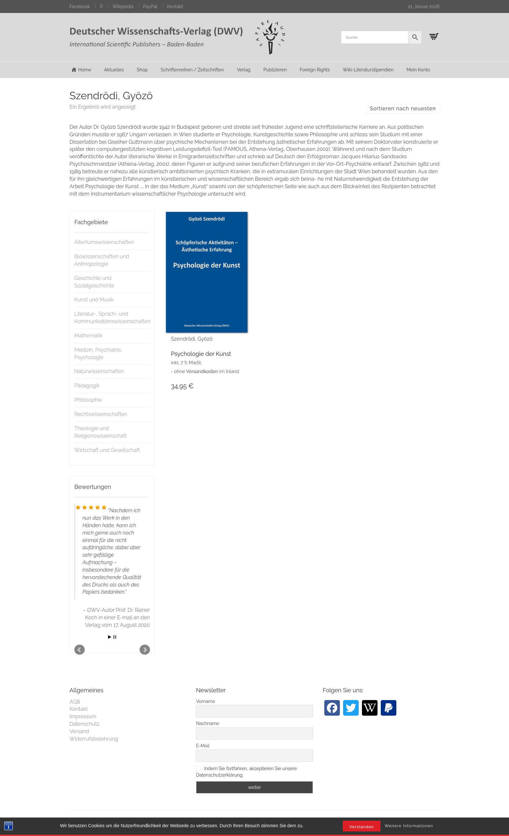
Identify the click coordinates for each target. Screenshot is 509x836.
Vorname (205, 701)
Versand (79, 731)
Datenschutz (84, 724)
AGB (74, 702)
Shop (142, 69)
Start (109, 637)
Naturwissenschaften (99, 371)
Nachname (207, 723)
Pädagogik (87, 385)
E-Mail (202, 745)
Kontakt (175, 6)
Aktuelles (114, 69)
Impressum (82, 716)
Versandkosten (202, 371)
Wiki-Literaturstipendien (368, 69)
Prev (79, 650)
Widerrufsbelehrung (93, 739)
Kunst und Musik (94, 300)
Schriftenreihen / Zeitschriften (192, 69)
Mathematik (88, 336)
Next (145, 650)
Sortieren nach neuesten (403, 108)
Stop (114, 637)
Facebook (79, 6)
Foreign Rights (315, 69)
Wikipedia (122, 6)
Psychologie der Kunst (201, 353)
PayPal (150, 6)
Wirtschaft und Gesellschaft (107, 450)
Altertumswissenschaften (104, 242)
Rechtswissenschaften (100, 414)
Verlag (244, 69)
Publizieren (275, 69)
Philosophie (88, 400)
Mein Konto (418, 69)
